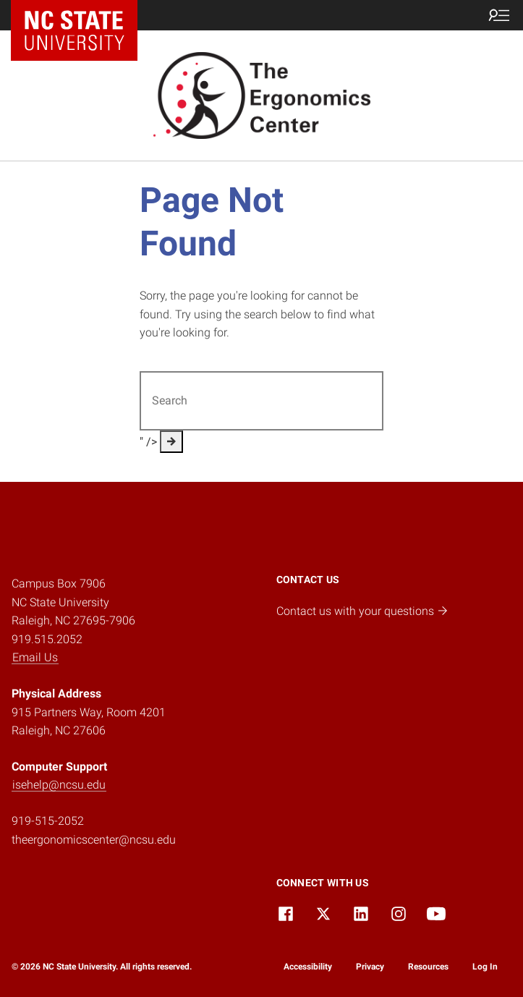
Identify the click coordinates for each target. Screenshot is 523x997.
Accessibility (308, 967)
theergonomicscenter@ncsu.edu (94, 840)
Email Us (35, 657)
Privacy (370, 967)
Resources (428, 967)
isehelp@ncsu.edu (59, 785)
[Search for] (262, 400)
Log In (485, 967)
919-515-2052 (48, 821)
